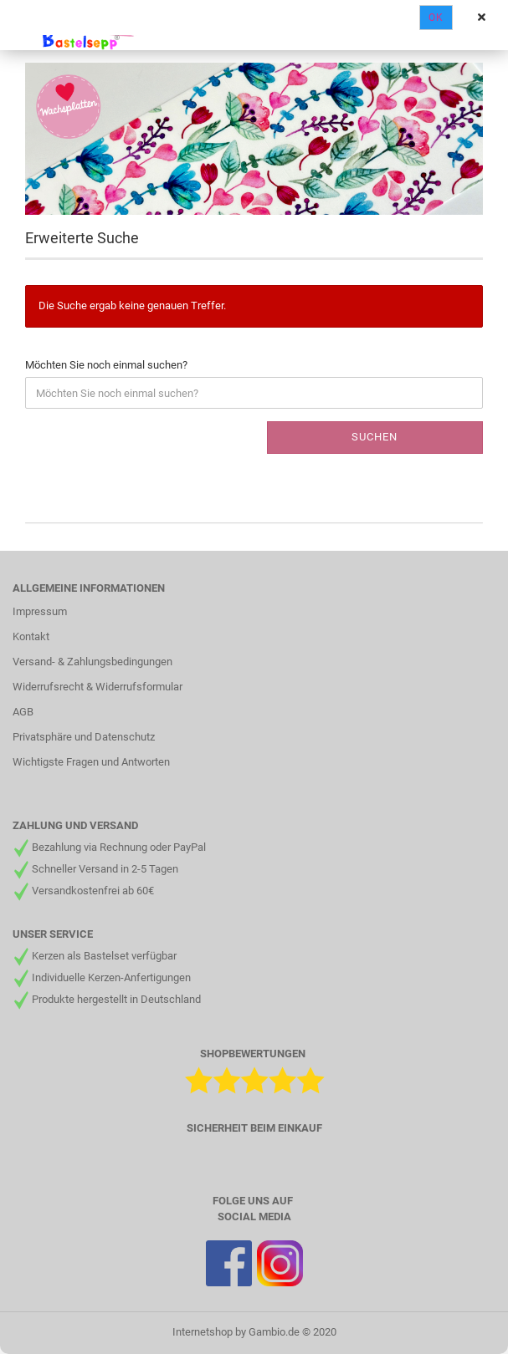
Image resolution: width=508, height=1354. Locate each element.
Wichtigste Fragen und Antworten (91, 762)
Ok (436, 17)
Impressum (40, 611)
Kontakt (31, 636)
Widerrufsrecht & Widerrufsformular (97, 686)
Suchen (374, 436)
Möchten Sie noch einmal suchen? (106, 365)
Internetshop (202, 1332)
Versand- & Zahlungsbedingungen (92, 661)
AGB (23, 711)
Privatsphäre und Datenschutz (84, 736)
